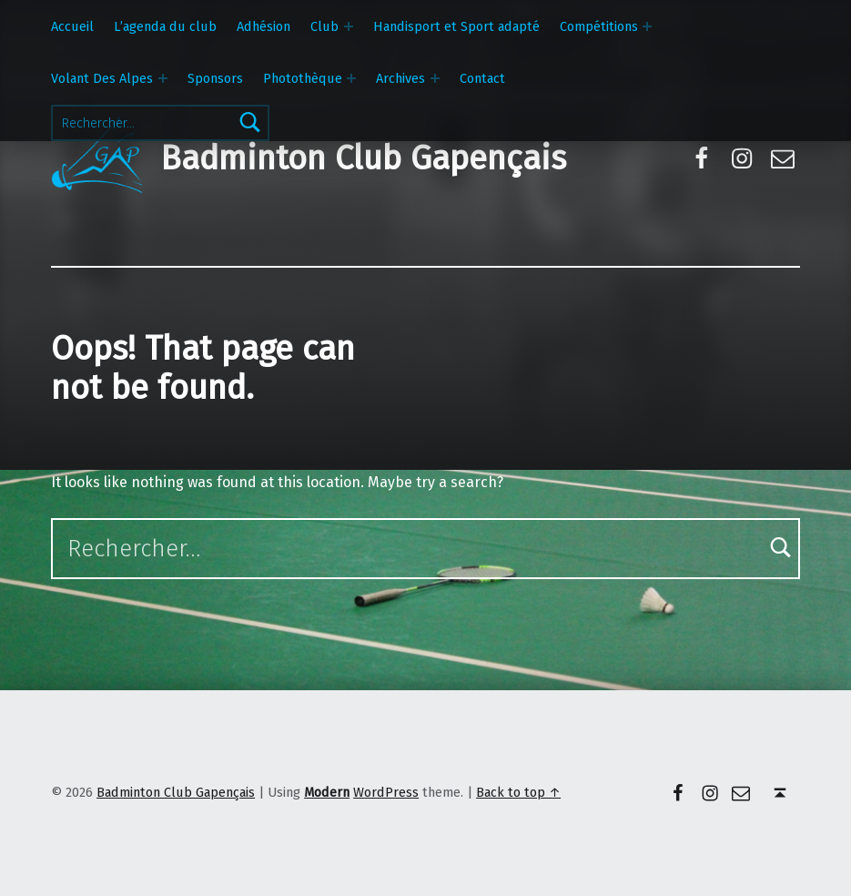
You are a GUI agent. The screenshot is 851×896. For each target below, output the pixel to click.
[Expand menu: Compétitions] (647, 26)
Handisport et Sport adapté (456, 26)
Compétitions (599, 26)
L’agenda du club (165, 26)
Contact (482, 78)
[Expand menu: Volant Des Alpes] (162, 78)
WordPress (386, 792)
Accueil (72, 26)
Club (324, 26)
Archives (400, 78)
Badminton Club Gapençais (363, 158)
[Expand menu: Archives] (435, 78)
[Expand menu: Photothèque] (351, 78)
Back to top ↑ (518, 792)
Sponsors (215, 78)
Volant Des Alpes (102, 78)
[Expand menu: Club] (348, 26)
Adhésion (263, 26)
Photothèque (302, 78)
